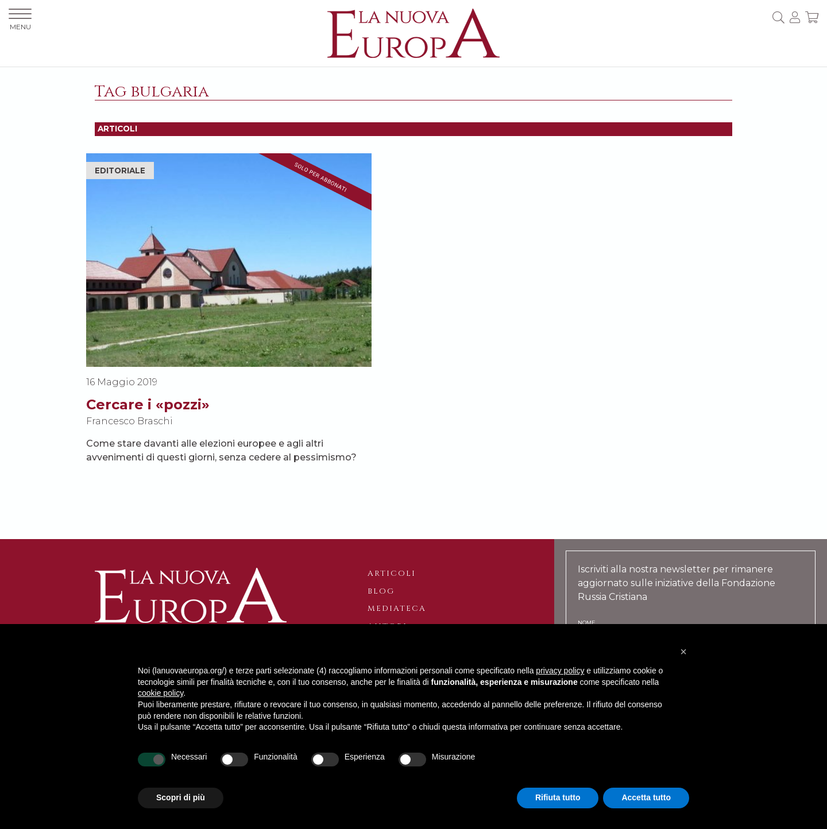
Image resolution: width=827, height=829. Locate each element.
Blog (381, 591)
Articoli (392, 573)
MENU (20, 20)
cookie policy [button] (160, 693)
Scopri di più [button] (180, 797)
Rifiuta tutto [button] (558, 797)
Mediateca (397, 608)
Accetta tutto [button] (646, 797)
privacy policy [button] (560, 670)
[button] (683, 651)
